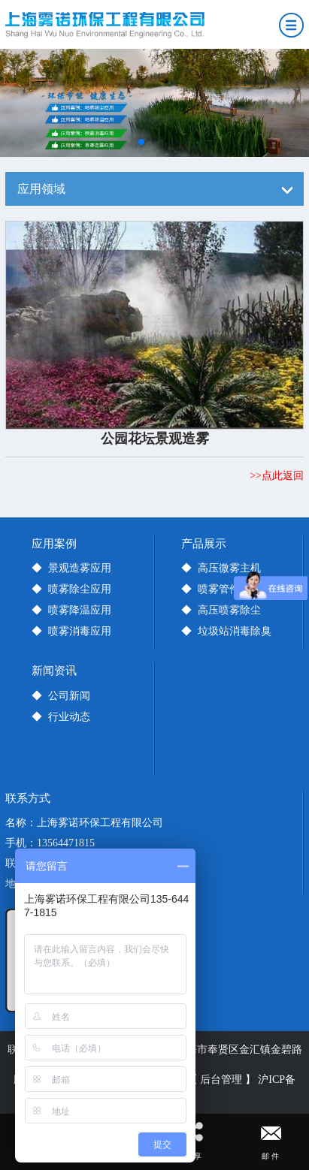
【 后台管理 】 (221, 1079)
